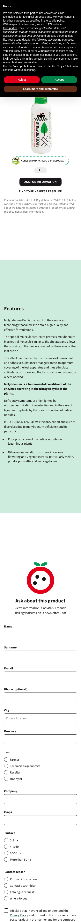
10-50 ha (15, 853)
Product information (23, 879)
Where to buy (18, 898)
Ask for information (40, 182)
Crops (8, 812)
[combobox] (40, 820)
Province (10, 731)
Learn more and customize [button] (40, 88)
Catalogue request (22, 892)
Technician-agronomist (25, 766)
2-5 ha (14, 840)
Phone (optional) (15, 689)
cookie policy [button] (56, 20)
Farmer (14, 759)
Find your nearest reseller (40, 191)
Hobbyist (16, 779)
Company (10, 791)
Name (8, 626)
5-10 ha (14, 847)
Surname (10, 647)
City (6, 710)
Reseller (15, 772)
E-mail (8, 668)
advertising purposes (60, 39)
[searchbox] (7, 820)
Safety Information (32, 212)
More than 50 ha (20, 859)
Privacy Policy (19, 915)
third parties (10, 28)
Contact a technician (23, 885)
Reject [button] (22, 79)
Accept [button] (59, 79)
